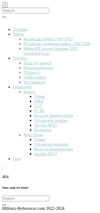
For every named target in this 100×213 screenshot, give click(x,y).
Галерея (20, 58)
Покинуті (32, 72)
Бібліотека (22, 87)
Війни (18, 34)
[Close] (5, 5)
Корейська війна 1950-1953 (48, 39)
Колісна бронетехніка (53, 115)
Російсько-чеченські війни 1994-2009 (57, 43)
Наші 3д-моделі (37, 63)
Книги (29, 91)
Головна (20, 29)
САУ (38, 106)
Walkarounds (34, 77)
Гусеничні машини (51, 144)
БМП (38, 101)
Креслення (33, 134)
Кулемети (42, 130)
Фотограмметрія (38, 67)
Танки (39, 96)
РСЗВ (39, 110)
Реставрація (34, 82)
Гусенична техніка (50, 120)
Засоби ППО (45, 125)
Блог (17, 158)
